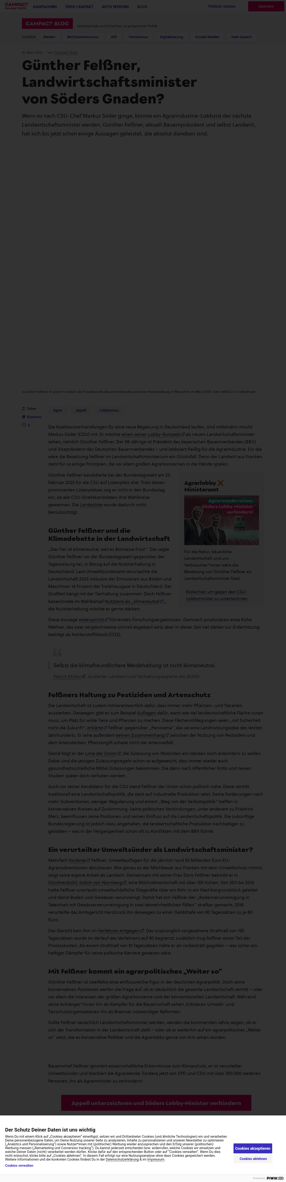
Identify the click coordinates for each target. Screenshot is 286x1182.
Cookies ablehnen (253, 1159)
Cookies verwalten (19, 1165)
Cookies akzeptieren (252, 1148)
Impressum (155, 1159)
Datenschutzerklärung (122, 1159)
